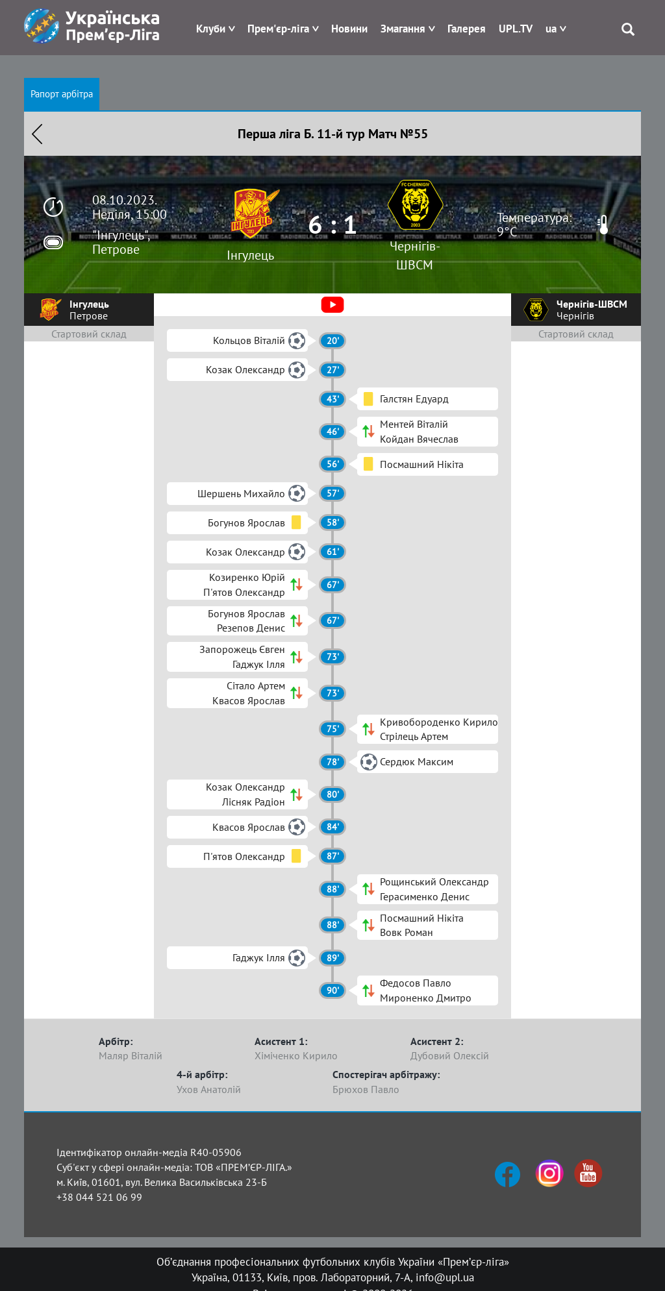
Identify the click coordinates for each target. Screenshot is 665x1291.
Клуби (210, 28)
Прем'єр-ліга (278, 28)
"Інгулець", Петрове (120, 242)
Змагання (403, 28)
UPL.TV (516, 28)
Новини (349, 28)
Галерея (466, 28)
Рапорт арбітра (62, 94)
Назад (37, 133)
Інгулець (250, 255)
